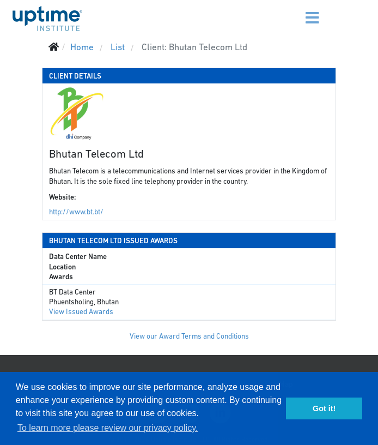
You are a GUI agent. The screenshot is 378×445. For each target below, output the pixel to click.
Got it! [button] (324, 408)
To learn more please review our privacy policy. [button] (107, 427)
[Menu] (297, 11)
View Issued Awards (81, 312)
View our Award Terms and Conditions (189, 336)
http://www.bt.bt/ (76, 212)
